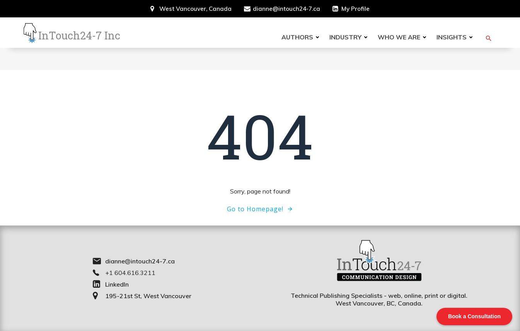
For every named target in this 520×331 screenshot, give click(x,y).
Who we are (403, 37)
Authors (301, 37)
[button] (488, 38)
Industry (349, 37)
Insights (455, 37)
